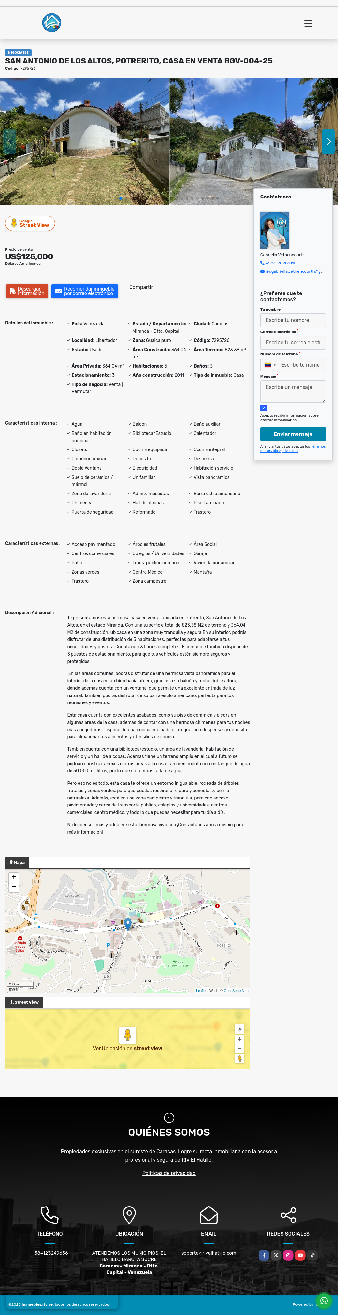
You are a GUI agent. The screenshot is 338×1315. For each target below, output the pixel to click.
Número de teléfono (280, 353)
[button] (120, 198)
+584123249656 (49, 1253)
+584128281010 (281, 263)
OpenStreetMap (236, 990)
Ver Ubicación (110, 1048)
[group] (84, 141)
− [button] (14, 887)
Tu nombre (271, 309)
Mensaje (269, 376)
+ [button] (14, 877)
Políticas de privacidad (169, 1173)
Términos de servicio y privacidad (293, 448)
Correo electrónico (279, 331)
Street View (30, 223)
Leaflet (201, 990)
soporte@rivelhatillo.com (208, 1253)
